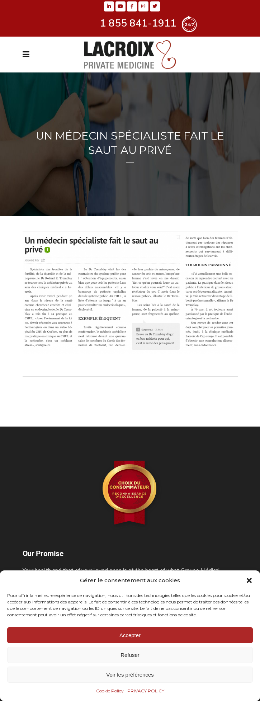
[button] (249, 580)
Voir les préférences (130, 675)
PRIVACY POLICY (145, 690)
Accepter (130, 635)
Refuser (130, 655)
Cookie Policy (110, 690)
